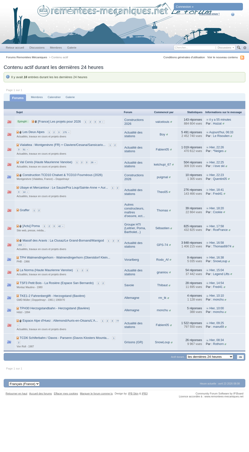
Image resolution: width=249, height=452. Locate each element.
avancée (245, 47)
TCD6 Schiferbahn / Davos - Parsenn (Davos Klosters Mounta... (64, 338)
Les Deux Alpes (33, 132)
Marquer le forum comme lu (96, 393)
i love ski (218, 166)
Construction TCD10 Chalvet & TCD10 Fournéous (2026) (63, 175)
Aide (236, 14)
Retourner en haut (16, 393)
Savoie (129, 285)
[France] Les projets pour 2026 (59, 121)
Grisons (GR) (133, 342)
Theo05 (162, 192)
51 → (25, 149)
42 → (61, 226)
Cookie (217, 212)
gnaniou (162, 272)
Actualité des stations (133, 134)
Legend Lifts (221, 274)
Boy (162, 134)
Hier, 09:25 (216, 323)
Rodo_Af (162, 259)
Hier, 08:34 (216, 340)
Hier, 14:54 (216, 283)
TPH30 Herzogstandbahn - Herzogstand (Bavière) (55, 308)
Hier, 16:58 (216, 242)
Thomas (162, 210)
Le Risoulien (221, 136)
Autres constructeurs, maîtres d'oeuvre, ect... (134, 210)
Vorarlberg (131, 259)
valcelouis (162, 122)
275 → (66, 132)
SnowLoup (220, 261)
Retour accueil (15, 47)
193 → (21, 245)
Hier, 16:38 (216, 257)
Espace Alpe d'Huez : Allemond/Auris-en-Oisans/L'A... (60, 320)
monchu (218, 299)
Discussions (37, 47)
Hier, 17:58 (216, 226)
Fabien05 (162, 149)
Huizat (217, 123)
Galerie (71, 47)
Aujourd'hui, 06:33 (221, 132)
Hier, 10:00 (216, 308)
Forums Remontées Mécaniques (26, 57)
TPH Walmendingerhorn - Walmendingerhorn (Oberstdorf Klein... (65, 257)
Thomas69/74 (222, 246)
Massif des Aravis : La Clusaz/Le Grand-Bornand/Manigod (63, 240)
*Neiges (218, 151)
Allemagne (131, 298)
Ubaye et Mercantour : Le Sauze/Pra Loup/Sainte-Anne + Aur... (64, 187)
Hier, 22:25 (216, 162)
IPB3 (145, 393)
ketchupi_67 (162, 164)
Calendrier (54, 97)
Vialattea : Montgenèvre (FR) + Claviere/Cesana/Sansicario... (63, 145)
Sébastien (162, 228)
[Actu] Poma (31, 226)
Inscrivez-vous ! (209, 13)
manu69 (218, 326)
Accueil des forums (40, 393)
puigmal (162, 177)
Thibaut (162, 285)
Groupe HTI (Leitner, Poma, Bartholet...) (135, 228)
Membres (56, 47)
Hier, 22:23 (216, 175)
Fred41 (217, 193)
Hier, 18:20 (216, 208)
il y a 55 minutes (220, 119)
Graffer (24, 210)
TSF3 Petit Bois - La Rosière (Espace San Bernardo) (57, 283)
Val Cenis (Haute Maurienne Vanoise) (46, 162)
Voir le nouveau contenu (222, 57)
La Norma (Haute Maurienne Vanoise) (46, 270)
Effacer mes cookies (66, 393)
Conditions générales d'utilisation (184, 57)
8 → (101, 122)
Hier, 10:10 (216, 295)
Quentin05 (220, 179)
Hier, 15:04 (216, 270)
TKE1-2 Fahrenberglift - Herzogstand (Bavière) (52, 296)
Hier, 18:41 (216, 190)
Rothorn (218, 344)
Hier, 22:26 (216, 147)
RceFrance (220, 230)
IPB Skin (133, 393)
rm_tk (163, 298)
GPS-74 (162, 245)
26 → (93, 162)
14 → (25, 192)
